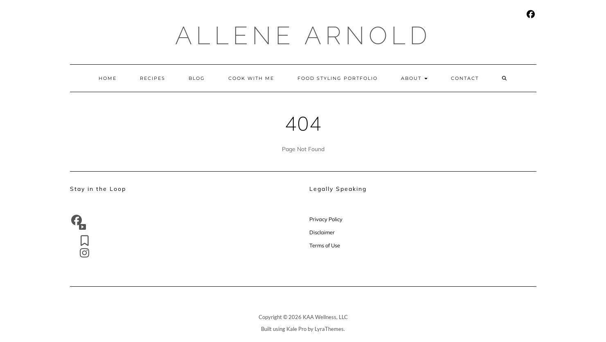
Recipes (152, 78)
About (414, 78)
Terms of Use (324, 245)
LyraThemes (329, 329)
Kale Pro (296, 329)
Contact (465, 78)
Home (108, 78)
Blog (197, 78)
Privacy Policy (326, 219)
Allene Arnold (303, 35)
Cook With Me (251, 78)
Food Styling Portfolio (337, 78)
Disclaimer (322, 232)
